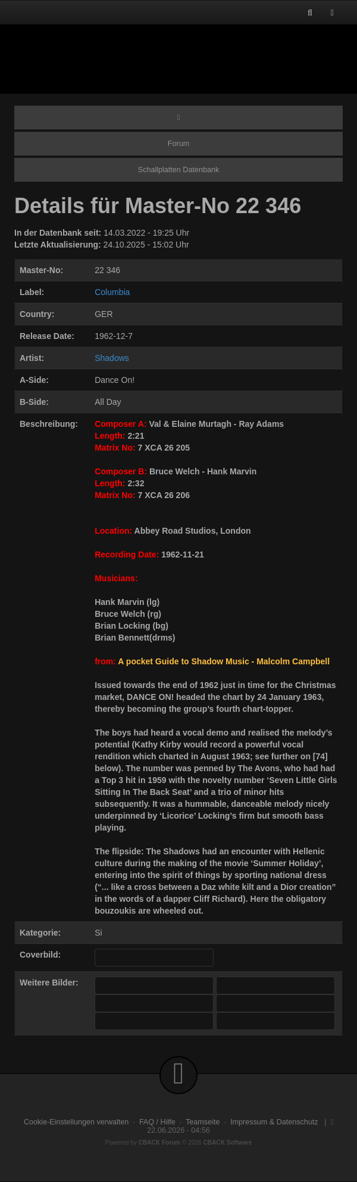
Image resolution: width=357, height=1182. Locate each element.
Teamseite (203, 1122)
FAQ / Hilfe (157, 1122)
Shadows (112, 358)
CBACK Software (227, 1142)
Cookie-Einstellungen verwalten (76, 1122)
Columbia (112, 292)
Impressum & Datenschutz (274, 1122)
